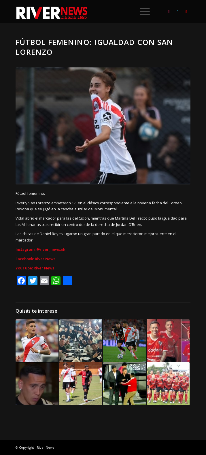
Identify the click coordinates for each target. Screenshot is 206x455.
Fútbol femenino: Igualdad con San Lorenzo (94, 47)
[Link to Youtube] (186, 11)
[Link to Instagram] (169, 11)
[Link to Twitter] (177, 11)
